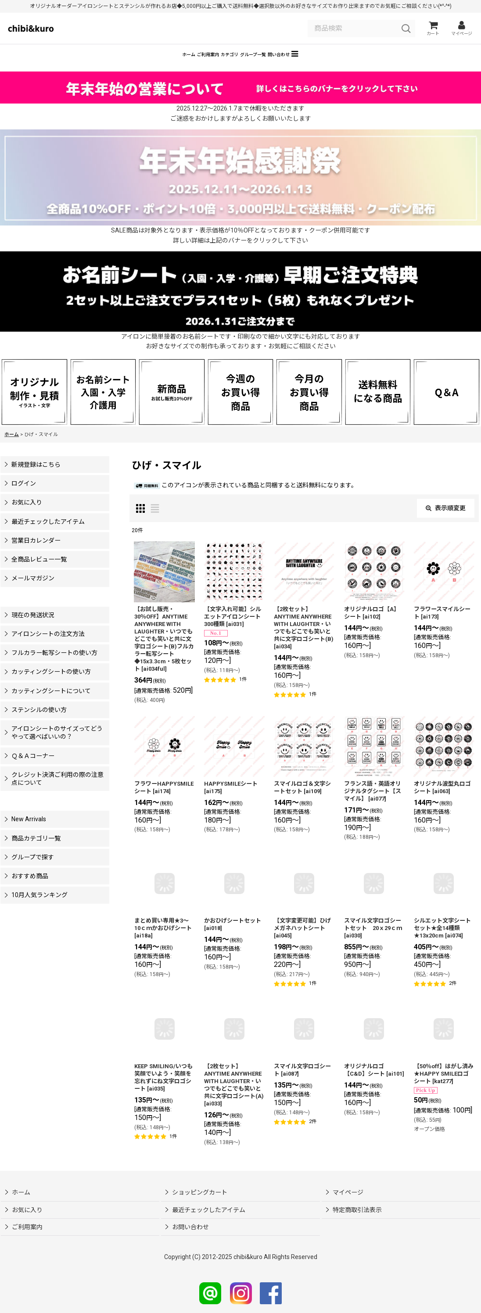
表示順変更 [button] (446, 520)
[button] (360, 65)
